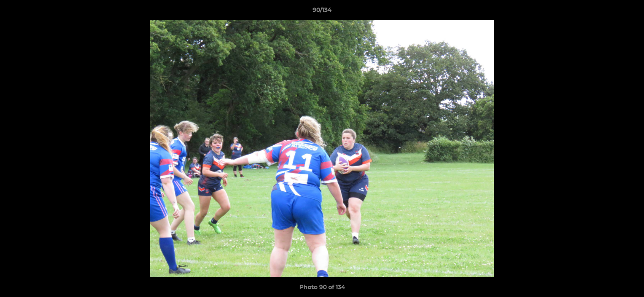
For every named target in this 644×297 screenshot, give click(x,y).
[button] (629, 12)
